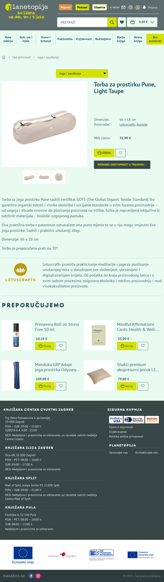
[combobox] (82, 22)
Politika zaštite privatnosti (126, 436)
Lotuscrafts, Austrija (134, 124)
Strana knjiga (138, 39)
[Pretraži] (112, 22)
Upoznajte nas (118, 452)
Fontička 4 (12, 515)
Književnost (84, 39)
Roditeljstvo (103, 39)
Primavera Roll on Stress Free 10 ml (57, 327)
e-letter (117, 7)
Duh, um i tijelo (26, 39)
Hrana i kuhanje (46, 39)
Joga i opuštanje (48, 57)
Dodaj (104, 153)
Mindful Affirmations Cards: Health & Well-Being (136, 329)
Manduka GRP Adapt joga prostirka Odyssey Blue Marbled (55, 370)
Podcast (82, 7)
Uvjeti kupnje (118, 432)
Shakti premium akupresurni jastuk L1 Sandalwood (136, 370)
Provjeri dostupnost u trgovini (122, 165)
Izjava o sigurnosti (121, 427)
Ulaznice (99, 7)
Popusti (65, 7)
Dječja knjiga (121, 39)
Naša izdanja (8, 39)
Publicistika (65, 39)
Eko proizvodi (155, 39)
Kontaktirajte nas (146, 452)
